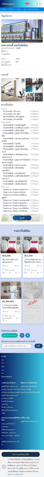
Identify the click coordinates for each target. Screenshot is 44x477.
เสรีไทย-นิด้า (25, 418)
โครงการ (11, 9)
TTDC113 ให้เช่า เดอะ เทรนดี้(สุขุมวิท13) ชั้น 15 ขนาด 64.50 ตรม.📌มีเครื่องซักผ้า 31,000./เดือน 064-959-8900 (33, 261)
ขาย (2, 360)
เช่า (2, 363)
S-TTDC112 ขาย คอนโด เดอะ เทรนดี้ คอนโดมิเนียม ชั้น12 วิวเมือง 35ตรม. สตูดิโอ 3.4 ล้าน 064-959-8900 (10, 306)
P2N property (8, 3)
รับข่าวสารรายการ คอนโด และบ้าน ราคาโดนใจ (18, 341)
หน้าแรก (3, 9)
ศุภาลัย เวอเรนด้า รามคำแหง (10, 389)
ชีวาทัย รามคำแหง (7, 407)
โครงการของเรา (6, 377)
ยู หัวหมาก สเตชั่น (7, 398)
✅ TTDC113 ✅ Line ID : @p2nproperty (10, 261)
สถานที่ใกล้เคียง (7, 105)
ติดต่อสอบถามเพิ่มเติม (9, 331)
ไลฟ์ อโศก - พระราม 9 (8, 433)
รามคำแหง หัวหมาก (8, 383)
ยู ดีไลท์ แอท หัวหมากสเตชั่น (10, 392)
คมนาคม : (4, 108)
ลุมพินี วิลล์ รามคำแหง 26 (9, 386)
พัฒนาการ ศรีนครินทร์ (29, 383)
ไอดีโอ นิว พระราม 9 (8, 430)
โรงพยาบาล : (5, 187)
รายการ (19, 9)
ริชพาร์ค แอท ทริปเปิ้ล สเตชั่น (30, 392)
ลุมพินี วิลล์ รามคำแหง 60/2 (30, 421)
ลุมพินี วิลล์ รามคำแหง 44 (9, 395)
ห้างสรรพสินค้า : (6, 122)
